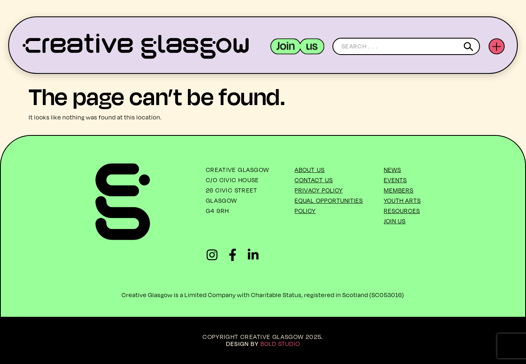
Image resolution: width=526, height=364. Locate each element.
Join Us (395, 220)
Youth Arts (402, 200)
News (392, 169)
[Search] (470, 46)
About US (310, 169)
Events (395, 179)
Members (398, 190)
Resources (402, 210)
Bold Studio (280, 343)
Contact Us (314, 179)
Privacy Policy (319, 190)
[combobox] (406, 46)
